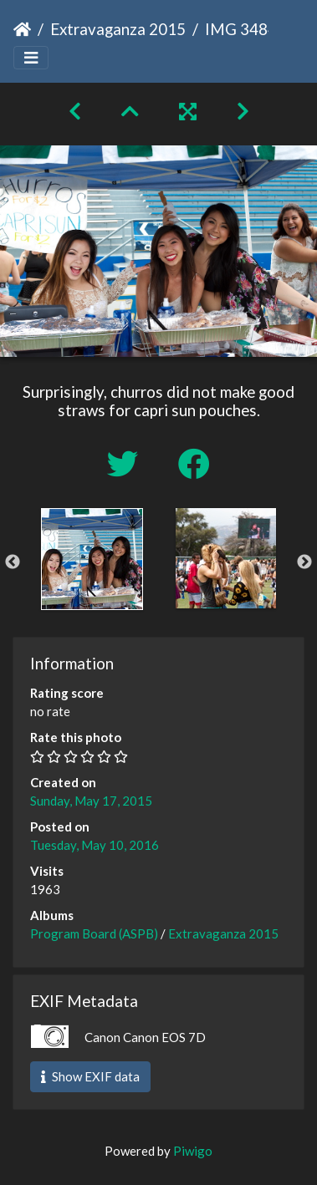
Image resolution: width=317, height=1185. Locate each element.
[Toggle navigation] (31, 58)
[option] (92, 559)
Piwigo (192, 1150)
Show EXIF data (90, 1076)
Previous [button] (12, 562)
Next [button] (304, 562)
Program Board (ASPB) (94, 933)
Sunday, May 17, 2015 (91, 800)
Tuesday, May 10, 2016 (94, 844)
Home (22, 29)
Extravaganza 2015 (118, 28)
